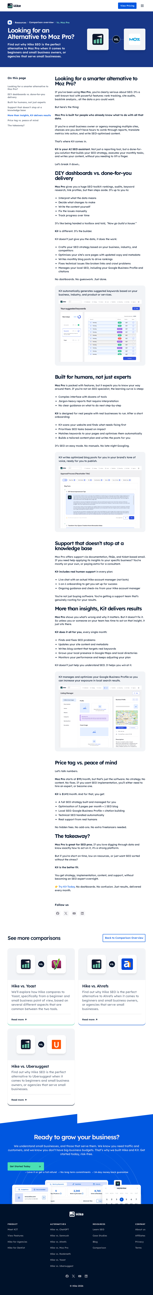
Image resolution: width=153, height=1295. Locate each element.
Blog (95, 1241)
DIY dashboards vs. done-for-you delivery (26, 96)
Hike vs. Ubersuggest (61, 1266)
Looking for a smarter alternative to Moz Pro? (28, 88)
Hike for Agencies (17, 1241)
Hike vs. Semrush (59, 1235)
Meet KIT (13, 1229)
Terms (138, 1247)
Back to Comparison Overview (124, 937)
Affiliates (140, 1235)
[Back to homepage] (14, 5)
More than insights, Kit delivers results (29, 115)
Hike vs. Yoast (58, 1259)
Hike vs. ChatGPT (59, 1229)
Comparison (99, 1247)
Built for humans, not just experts (27, 102)
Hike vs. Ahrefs (58, 1241)
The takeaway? (16, 125)
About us (140, 1229)
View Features (15, 1235)
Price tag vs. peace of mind (23, 120)
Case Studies (100, 1235)
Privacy (139, 1241)
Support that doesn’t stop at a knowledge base (25, 109)
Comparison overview (41, 22)
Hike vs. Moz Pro (59, 1247)
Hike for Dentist (16, 1247)
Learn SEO (98, 1229)
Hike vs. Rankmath (60, 1254)
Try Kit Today (66, 886)
